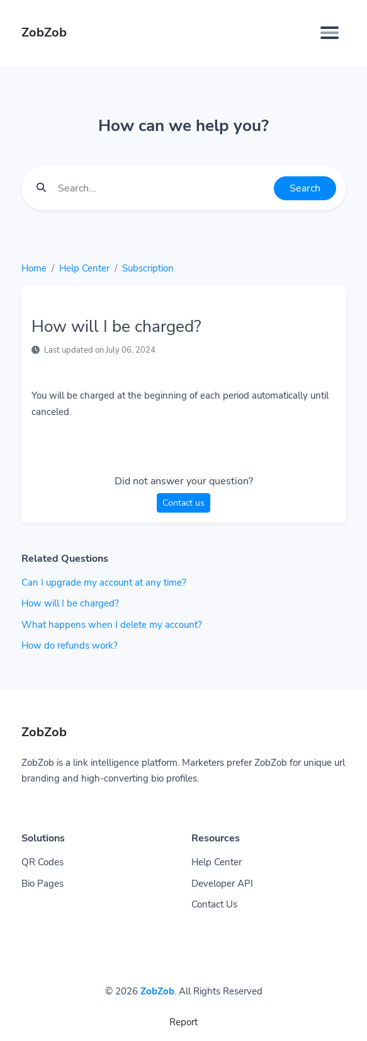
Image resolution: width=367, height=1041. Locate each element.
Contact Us (214, 904)
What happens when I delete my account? (111, 624)
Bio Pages (42, 883)
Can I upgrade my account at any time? (103, 582)
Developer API (222, 883)
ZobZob (157, 991)
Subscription (148, 268)
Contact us (183, 503)
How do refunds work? (69, 645)
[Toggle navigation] (329, 33)
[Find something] (162, 188)
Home (34, 268)
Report (183, 1022)
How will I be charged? (70, 603)
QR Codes (42, 862)
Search (305, 188)
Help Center (84, 268)
